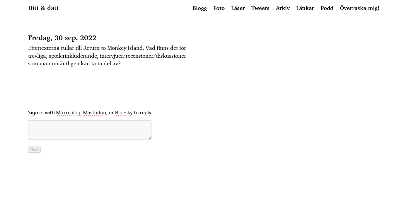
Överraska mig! (359, 7)
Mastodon (94, 112)
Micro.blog (68, 112)
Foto (219, 7)
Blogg (199, 7)
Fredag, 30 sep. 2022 (62, 37)
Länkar (305, 7)
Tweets (260, 7)
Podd (327, 7)
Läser (238, 7)
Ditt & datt (43, 7)
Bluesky (124, 112)
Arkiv (283, 7)
